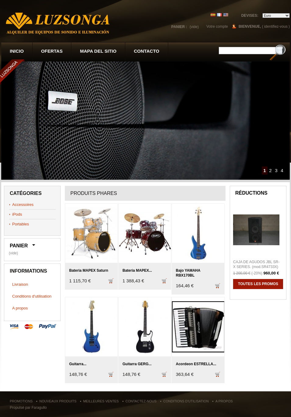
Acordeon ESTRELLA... (196, 364)
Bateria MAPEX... (137, 270)
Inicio (17, 51)
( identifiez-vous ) (276, 26)
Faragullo (39, 407)
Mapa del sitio (98, 51)
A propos (20, 308)
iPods (17, 214)
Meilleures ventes (101, 401)
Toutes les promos (258, 284)
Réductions (251, 193)
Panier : (179, 27)
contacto (146, 51)
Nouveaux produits (57, 401)
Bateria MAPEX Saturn (88, 270)
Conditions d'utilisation (31, 296)
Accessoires (23, 204)
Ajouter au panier (110, 284)
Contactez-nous (141, 401)
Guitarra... (78, 364)
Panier (19, 245)
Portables (20, 224)
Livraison (20, 284)
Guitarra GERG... (136, 364)
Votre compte (217, 26)
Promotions (21, 401)
